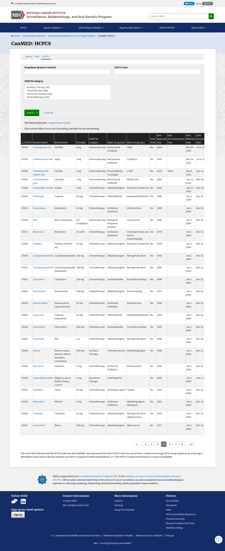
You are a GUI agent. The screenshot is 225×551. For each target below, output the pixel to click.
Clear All (49, 112)
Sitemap (118, 505)
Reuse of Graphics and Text (180, 523)
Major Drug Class (116, 142)
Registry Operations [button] (130, 27)
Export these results (59, 122)
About (29, 56)
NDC (37, 56)
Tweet (198, 3)
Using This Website (124, 509)
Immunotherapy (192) (67, 97)
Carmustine (39, 425)
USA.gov (169, 535)
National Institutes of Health (118, 535)
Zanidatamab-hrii (42, 147)
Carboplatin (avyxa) (43, 187)
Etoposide (38, 196)
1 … (138, 444)
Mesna (36, 350)
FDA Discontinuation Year (176, 139)
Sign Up (18, 514)
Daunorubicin (40, 302)
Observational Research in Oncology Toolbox (71, 35)
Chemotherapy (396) (67, 90)
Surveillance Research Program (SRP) (98, 476)
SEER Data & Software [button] (90, 27)
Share (190, 3)
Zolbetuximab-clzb (43, 159)
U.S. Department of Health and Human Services (75, 535)
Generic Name (40, 142)
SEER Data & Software (33, 35)
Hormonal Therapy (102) (67, 93)
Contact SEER (70, 500)
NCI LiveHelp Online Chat (76, 505)
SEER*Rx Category (33, 81)
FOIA (168, 509)
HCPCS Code (121, 67)
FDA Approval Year (161, 139)
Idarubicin (38, 365)
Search (30, 112)
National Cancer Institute (149, 535)
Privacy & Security (175, 518)
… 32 (190, 444)
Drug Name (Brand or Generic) (40, 67)
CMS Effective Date (190, 139)
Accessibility (172, 500)
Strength (81, 142)
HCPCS (46, 56)
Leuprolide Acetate (43, 377)
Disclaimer (171, 505)
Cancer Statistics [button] (52, 27)
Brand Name (61, 142)
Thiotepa (37, 413)
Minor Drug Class (136, 142)
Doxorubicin (39, 208)
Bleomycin (38, 231)
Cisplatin (37, 243)
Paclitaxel (38, 389)
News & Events (167, 27)
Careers (118, 500)
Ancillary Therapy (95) (67, 87)
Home (23, 27)
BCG (35, 219)
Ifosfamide (38, 338)
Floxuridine (39, 326)
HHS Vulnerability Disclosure (181, 514)
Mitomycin (38, 401)
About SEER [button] (197, 27)
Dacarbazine (39, 291)
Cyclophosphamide (43, 255)
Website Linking (174, 527)
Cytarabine (38, 279)
